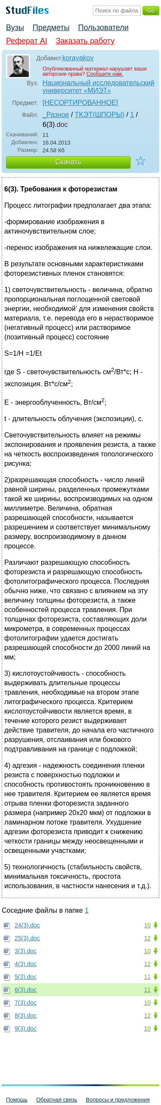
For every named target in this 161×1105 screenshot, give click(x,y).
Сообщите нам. (104, 74)
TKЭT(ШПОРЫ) (100, 114)
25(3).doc (27, 938)
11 (147, 976)
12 (147, 938)
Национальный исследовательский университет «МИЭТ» (99, 86)
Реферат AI (26, 41)
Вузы (15, 27)
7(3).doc (25, 1002)
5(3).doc (25, 976)
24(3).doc (27, 925)
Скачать (68, 162)
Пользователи (103, 27)
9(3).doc (25, 1028)
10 (147, 925)
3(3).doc (25, 951)
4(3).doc (25, 963)
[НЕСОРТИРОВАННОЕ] (80, 102)
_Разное (56, 114)
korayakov (78, 58)
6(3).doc (25, 989)
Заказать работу (85, 41)
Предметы (51, 27)
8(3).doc (25, 1015)
